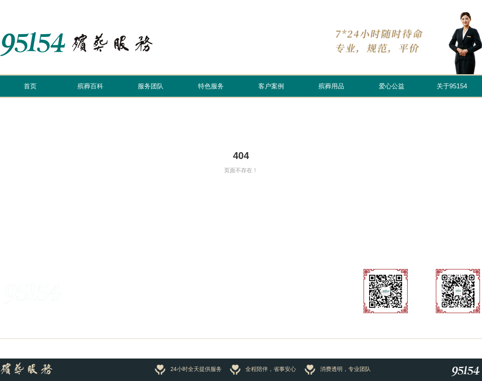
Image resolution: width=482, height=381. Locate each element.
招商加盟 (153, 317)
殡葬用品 (331, 86)
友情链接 (11, 239)
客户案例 (271, 86)
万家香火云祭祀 (59, 239)
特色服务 (211, 86)
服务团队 (150, 86)
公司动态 (274, 317)
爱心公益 (391, 86)
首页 (30, 86)
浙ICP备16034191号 (107, 348)
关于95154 (452, 86)
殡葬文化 (106, 239)
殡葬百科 (90, 86)
